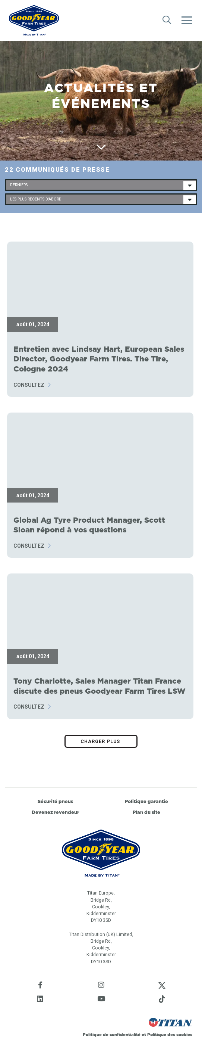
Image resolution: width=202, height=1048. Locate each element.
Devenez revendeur (55, 812)
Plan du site (146, 812)
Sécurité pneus (55, 801)
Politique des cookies (169, 1035)
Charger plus (101, 741)
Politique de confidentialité (112, 1035)
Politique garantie (146, 801)
